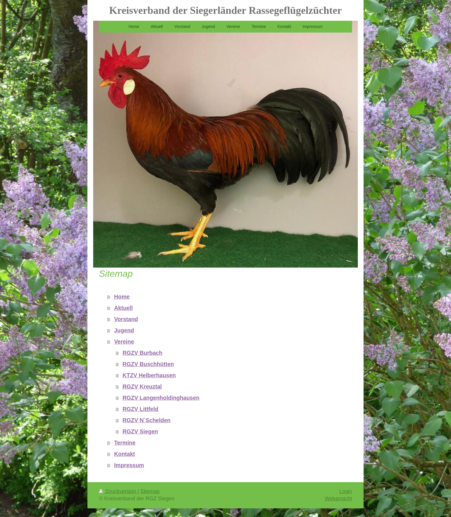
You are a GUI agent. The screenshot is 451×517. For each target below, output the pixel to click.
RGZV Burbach (143, 353)
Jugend (124, 330)
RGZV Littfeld (140, 409)
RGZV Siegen (140, 431)
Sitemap (150, 491)
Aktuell (123, 308)
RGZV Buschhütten (148, 364)
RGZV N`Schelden (147, 420)
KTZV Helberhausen (149, 375)
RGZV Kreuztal (142, 386)
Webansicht (338, 498)
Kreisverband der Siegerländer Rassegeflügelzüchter (225, 10)
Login (345, 491)
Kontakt (124, 454)
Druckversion (118, 491)
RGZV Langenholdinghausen (161, 398)
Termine (124, 443)
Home (122, 296)
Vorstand (126, 319)
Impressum (129, 465)
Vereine (124, 341)
